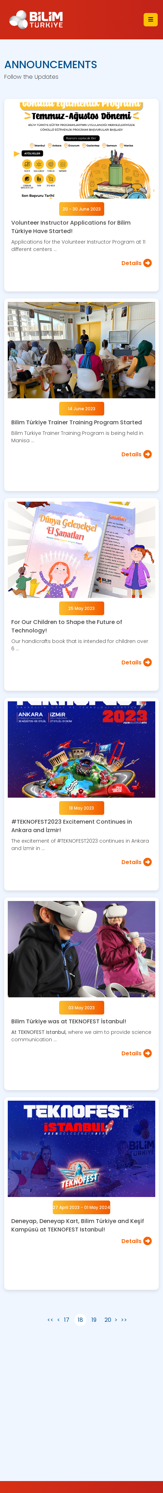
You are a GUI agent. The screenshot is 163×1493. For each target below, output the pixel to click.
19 (94, 1320)
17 (66, 1320)
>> (124, 1320)
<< (50, 1320)
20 (108, 1320)
